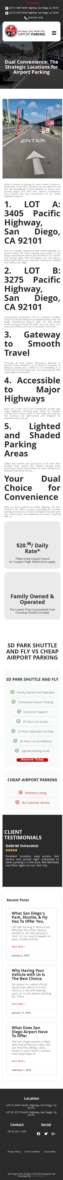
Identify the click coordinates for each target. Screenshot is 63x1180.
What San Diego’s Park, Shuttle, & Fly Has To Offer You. (30, 918)
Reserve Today (32, 760)
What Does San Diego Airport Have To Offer (30, 1032)
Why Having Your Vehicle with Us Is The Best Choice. (28, 975)
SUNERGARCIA (38, 1176)
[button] (54, 33)
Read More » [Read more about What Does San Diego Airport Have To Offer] (18, 1061)
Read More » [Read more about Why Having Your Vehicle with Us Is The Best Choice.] (18, 1004)
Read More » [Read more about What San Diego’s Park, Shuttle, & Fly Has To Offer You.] (18, 947)
